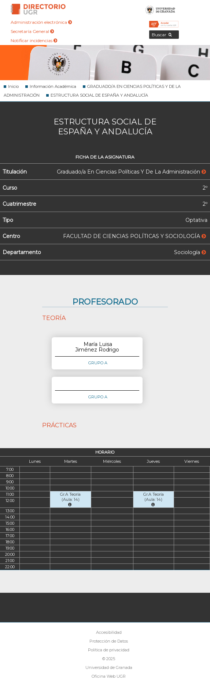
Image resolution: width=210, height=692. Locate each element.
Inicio (13, 86)
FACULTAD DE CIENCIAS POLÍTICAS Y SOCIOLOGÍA (134, 236)
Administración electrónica (41, 22)
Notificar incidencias (34, 40)
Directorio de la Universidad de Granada (38, 9)
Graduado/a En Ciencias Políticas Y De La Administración (131, 171)
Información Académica (53, 86)
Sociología (190, 252)
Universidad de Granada (160, 9)
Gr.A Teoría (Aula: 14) (70, 499)
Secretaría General (32, 31)
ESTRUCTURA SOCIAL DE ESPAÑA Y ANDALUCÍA (99, 95)
